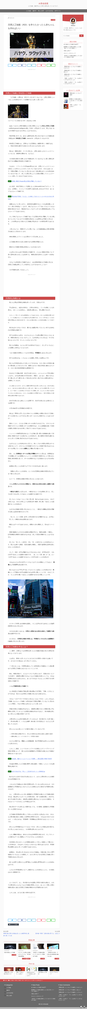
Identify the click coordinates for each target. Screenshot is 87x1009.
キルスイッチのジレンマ (70, 53)
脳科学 (34, 11)
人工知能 (28, 11)
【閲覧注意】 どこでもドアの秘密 (72, 66)
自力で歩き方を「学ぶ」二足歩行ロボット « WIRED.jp (28, 771)
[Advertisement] (31, 81)
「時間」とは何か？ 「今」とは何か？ (73, 78)
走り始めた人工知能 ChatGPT (71, 44)
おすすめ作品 (49, 11)
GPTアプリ (58, 11)
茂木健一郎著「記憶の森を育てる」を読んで (47, 933)
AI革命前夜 (43, 3)
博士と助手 (41, 11)
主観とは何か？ (67, 50)
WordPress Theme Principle (45, 1008)
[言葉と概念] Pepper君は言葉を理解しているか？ (27, 181)
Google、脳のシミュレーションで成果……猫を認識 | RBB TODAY (32, 758)
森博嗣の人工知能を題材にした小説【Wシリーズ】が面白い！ (75, 100)
